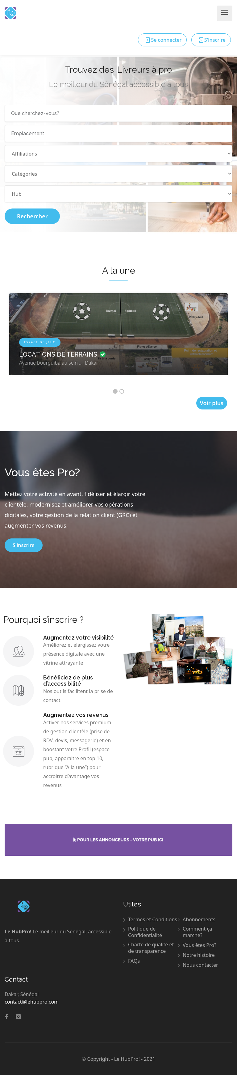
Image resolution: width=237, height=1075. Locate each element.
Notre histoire (199, 955)
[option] (118, 339)
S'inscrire (211, 39)
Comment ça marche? (197, 932)
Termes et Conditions (152, 919)
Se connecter (162, 39)
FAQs (134, 961)
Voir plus (211, 403)
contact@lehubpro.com (32, 1001)
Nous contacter (200, 965)
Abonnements (199, 919)
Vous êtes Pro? (199, 945)
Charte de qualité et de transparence (151, 947)
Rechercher (32, 216)
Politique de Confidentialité (145, 932)
